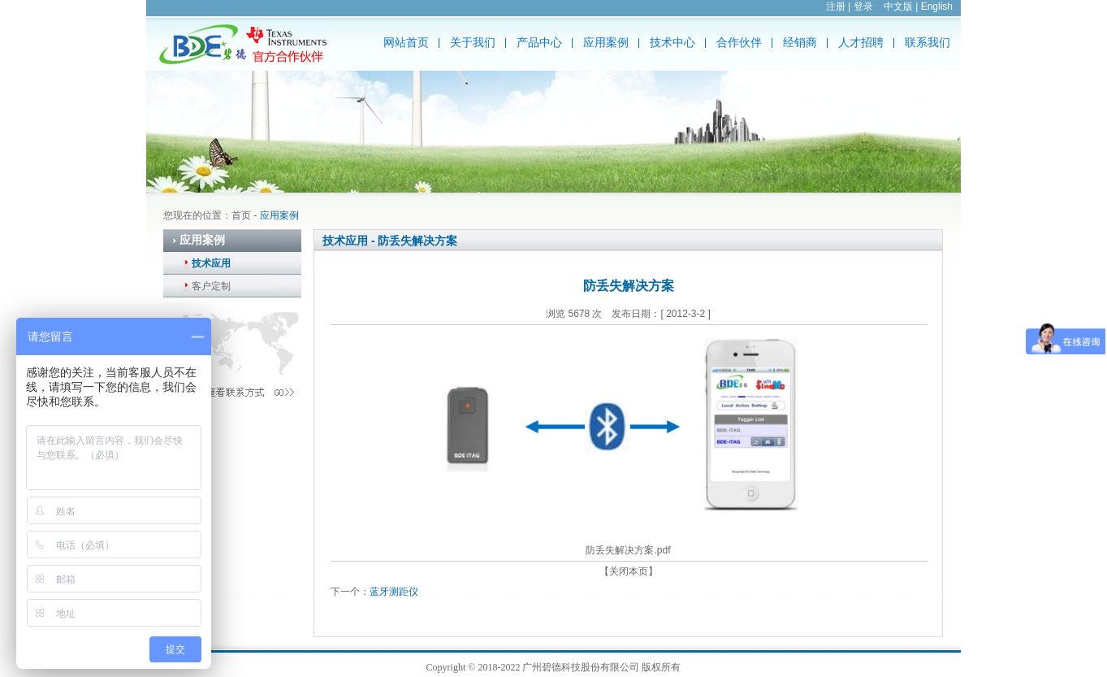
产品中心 (539, 43)
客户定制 (211, 286)
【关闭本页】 (628, 571)
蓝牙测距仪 (394, 591)
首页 (241, 215)
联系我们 (927, 43)
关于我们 (472, 43)
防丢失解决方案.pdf (628, 550)
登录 (863, 6)
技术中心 (672, 43)
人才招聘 (861, 43)
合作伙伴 (739, 43)
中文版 (898, 6)
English (937, 6)
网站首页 (406, 43)
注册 (835, 6)
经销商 (800, 43)
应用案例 (606, 43)
